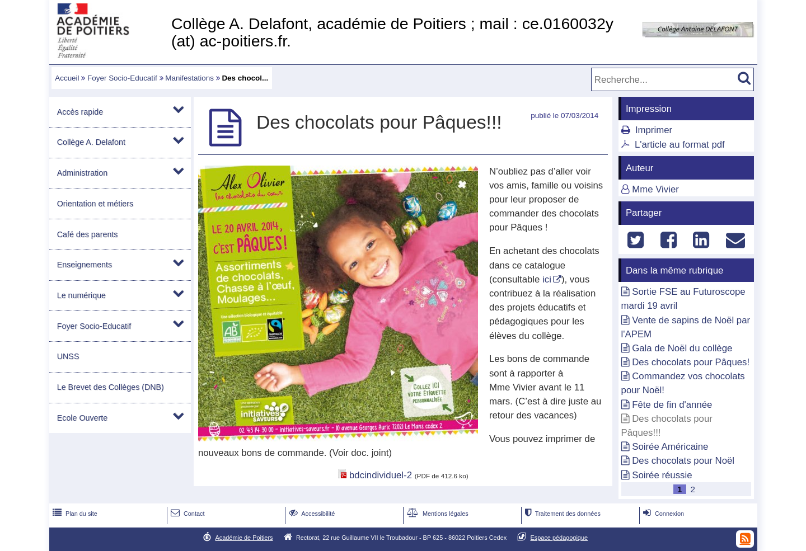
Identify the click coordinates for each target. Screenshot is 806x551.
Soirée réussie (662, 475)
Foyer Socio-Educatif (122, 78)
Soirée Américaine (670, 446)
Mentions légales (436, 513)
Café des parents (87, 234)
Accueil (67, 78)
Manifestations (189, 78)
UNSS (68, 356)
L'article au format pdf (680, 144)
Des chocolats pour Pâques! (690, 362)
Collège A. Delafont (91, 142)
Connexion (662, 513)
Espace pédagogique (559, 537)
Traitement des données (562, 513)
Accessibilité (311, 513)
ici (546, 279)
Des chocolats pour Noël (683, 460)
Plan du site (73, 513)
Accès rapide (80, 111)
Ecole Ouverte (82, 417)
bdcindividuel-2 (380, 475)
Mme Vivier (655, 189)
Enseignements (84, 264)
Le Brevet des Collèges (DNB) (110, 387)
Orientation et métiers (95, 203)
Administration (82, 172)
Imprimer (653, 130)
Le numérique (81, 295)
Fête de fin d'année (672, 404)
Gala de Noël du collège (682, 348)
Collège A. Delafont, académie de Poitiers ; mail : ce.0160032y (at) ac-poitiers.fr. (392, 32)
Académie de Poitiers (244, 537)
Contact (186, 513)
